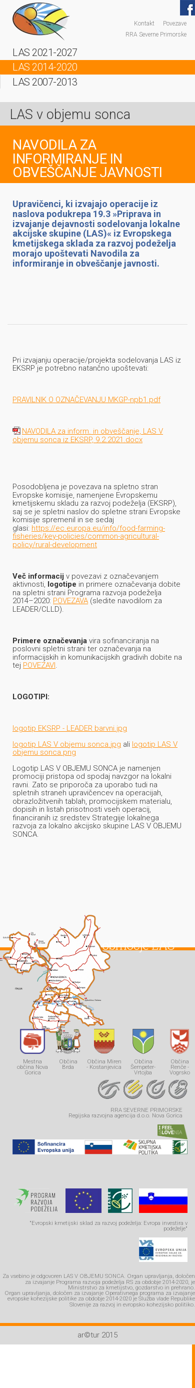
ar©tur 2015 (98, 1334)
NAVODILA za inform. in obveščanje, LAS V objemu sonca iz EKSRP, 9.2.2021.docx (87, 435)
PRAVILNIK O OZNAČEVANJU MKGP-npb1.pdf (86, 399)
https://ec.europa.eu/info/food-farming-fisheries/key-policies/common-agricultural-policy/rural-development (88, 536)
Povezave (174, 23)
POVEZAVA (70, 600)
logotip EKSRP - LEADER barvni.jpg (69, 728)
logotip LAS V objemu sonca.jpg (66, 744)
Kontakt (144, 23)
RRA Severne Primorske (156, 34)
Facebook (187, 8)
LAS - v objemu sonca (41, 22)
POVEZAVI (39, 665)
